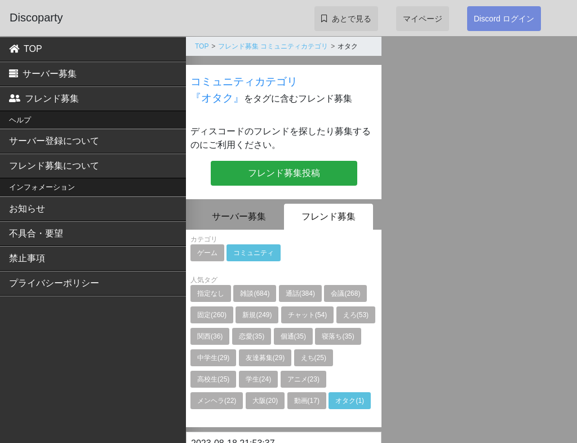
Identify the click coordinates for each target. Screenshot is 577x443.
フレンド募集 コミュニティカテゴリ (273, 46)
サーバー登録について (54, 141)
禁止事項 (27, 258)
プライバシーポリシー (54, 283)
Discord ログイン (504, 18)
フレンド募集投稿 (284, 173)
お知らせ (27, 208)
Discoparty (36, 17)
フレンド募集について (54, 165)
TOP (25, 49)
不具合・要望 (36, 233)
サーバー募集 (43, 73)
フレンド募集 (44, 98)
